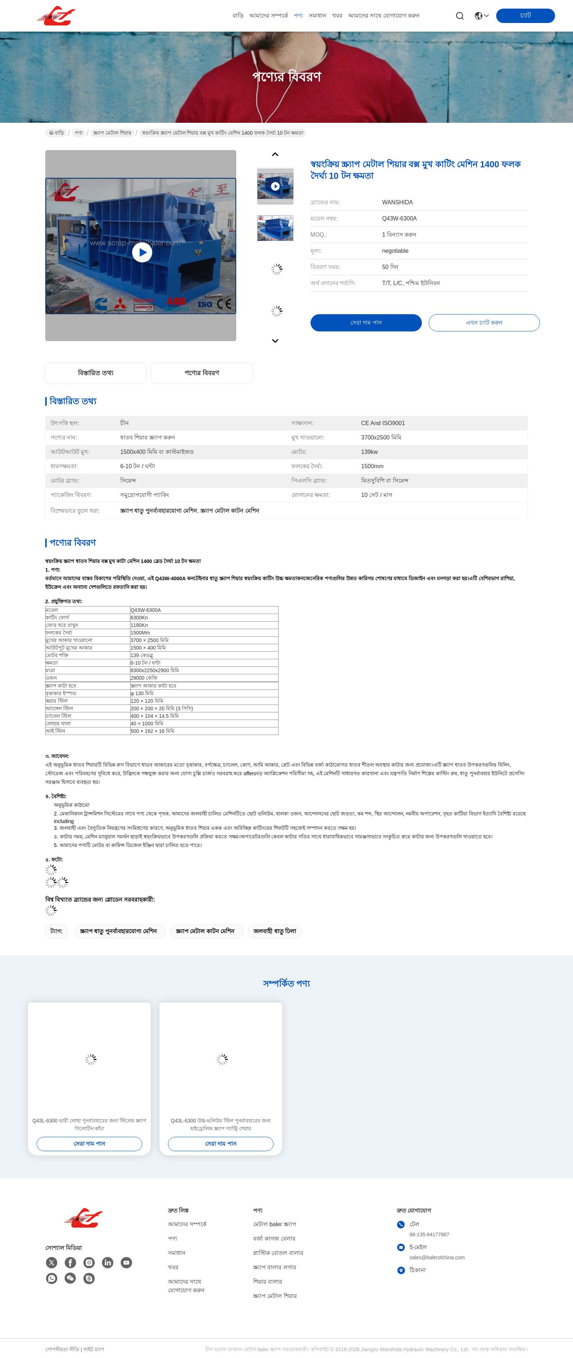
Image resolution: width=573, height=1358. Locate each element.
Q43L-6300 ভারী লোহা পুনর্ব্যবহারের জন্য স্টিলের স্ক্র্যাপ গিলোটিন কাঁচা (89, 1124)
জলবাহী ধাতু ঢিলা (274, 931)
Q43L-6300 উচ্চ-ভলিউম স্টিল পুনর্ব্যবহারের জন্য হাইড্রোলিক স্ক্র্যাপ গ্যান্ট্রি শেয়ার (221, 1124)
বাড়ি (238, 16)
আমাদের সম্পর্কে (268, 16)
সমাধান (317, 16)
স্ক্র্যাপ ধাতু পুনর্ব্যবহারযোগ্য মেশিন (118, 931)
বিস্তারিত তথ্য (95, 373)
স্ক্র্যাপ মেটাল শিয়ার (112, 133)
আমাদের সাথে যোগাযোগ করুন (384, 16)
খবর (337, 16)
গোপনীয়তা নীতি (62, 1349)
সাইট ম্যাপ (93, 1349)
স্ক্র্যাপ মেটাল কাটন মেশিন (205, 931)
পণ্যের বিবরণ (202, 373)
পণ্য (298, 16)
